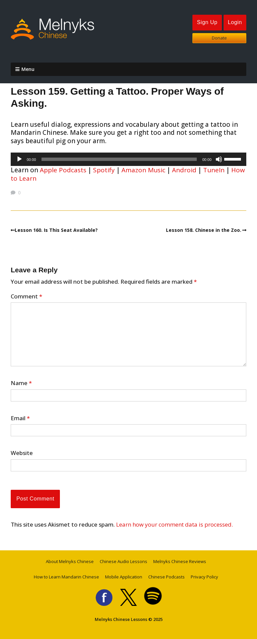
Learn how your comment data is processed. (174, 524)
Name (21, 383)
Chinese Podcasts (166, 577)
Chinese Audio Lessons (123, 561)
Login (235, 22)
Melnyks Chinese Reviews (179, 561)
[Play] (19, 159)
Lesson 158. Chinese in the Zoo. (203, 230)
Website (22, 453)
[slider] (119, 159)
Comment (26, 296)
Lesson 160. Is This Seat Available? (56, 230)
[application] (128, 159)
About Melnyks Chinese (70, 561)
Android (184, 170)
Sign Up (207, 22)
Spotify (104, 170)
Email (20, 418)
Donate (219, 38)
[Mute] (219, 159)
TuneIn (214, 170)
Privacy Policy (204, 577)
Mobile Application (123, 577)
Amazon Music (143, 170)
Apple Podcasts (63, 170)
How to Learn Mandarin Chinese (66, 577)
